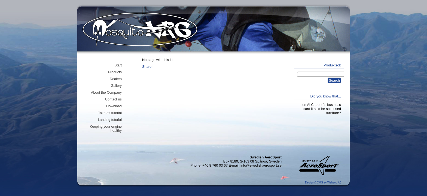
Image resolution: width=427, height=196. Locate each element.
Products (115, 72)
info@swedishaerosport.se (261, 165)
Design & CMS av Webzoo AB (323, 182)
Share (146, 67)
